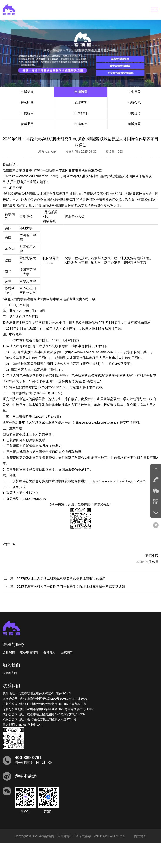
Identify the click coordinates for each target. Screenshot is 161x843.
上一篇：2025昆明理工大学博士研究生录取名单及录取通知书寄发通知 (54, 578)
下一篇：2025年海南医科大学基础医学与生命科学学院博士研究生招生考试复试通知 (64, 586)
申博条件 (80, 124)
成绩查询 (80, 102)
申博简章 (80, 92)
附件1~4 (9, 544)
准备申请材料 (29, 652)
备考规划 (49, 652)
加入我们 (11, 665)
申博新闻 (27, 92)
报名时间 (27, 102)
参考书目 (27, 124)
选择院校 (9, 652)
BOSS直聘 (10, 673)
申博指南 (27, 113)
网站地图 (140, 836)
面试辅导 (67, 652)
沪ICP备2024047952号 (109, 836)
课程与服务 (13, 644)
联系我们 (11, 685)
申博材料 (80, 113)
